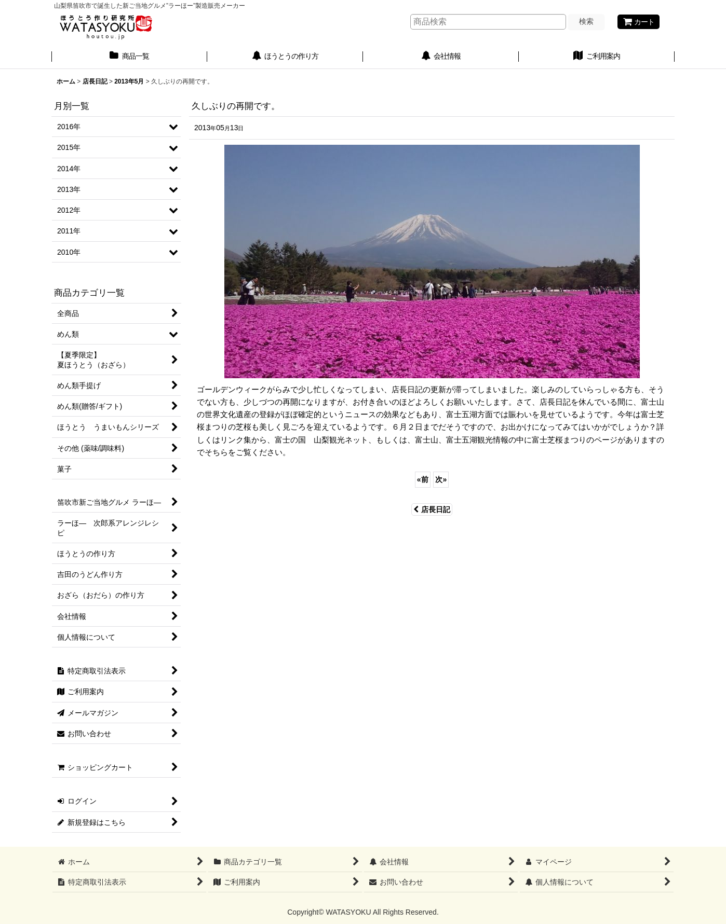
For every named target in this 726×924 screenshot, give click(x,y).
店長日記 (431, 509)
